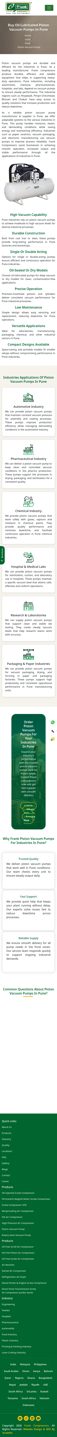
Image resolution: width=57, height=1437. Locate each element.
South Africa (16, 1391)
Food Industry (9, 1334)
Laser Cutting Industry (14, 1352)
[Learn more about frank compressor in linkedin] (32, 1420)
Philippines (40, 1364)
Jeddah (24, 1384)
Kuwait (44, 1391)
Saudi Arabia (11, 1371)
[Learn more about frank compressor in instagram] (25, 1420)
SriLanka (31, 1391)
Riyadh (35, 1384)
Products (6, 1132)
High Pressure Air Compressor (18, 1222)
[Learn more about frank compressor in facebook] (19, 1420)
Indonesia (28, 1405)
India (28, 39)
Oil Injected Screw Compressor (18, 1192)
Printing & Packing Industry (16, 1346)
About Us (7, 1126)
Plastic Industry (10, 1340)
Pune (28, 43)
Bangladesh (45, 1378)
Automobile (8, 1328)
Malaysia (25, 1364)
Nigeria (19, 1378)
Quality (5, 1145)
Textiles (6, 1310)
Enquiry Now (29, 818)
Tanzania (13, 1398)
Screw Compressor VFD (14, 1204)
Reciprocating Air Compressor (18, 1210)
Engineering (8, 1304)
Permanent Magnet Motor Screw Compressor (26, 1198)
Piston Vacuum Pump (13, 1229)
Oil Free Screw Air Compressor (18, 1258)
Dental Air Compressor (14, 1270)
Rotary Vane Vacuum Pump (16, 1235)
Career (5, 1181)
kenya (36, 1371)
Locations (7, 1151)
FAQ (4, 1157)
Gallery (5, 1163)
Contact (6, 1175)
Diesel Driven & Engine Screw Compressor (24, 1282)
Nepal (12, 1384)
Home (28, 35)
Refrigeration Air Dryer (14, 1276)
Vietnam (44, 1398)
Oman (25, 1371)
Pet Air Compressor (12, 1216)
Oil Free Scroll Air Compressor (18, 1246)
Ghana (31, 1378)
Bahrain (48, 1371)
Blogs (5, 1169)
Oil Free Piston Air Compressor (18, 1252)
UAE (45, 1384)
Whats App (29, 811)
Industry (6, 1139)
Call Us (28, 805)
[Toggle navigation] (49, 8)
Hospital (6, 1316)
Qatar (8, 1378)
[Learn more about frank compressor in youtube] (38, 1420)
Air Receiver (8, 1264)
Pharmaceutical (10, 1322)
